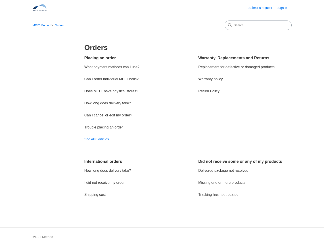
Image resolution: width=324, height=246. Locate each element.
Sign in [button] (282, 8)
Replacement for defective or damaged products (236, 67)
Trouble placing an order (103, 127)
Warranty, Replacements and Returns (233, 58)
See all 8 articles (96, 139)
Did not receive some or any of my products (240, 161)
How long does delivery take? (107, 103)
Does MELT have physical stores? (111, 91)
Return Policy (208, 91)
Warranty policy (210, 79)
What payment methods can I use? (112, 67)
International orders (103, 161)
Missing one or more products (221, 182)
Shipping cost (95, 194)
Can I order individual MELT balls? (111, 79)
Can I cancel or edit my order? (108, 115)
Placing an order (100, 58)
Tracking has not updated (218, 194)
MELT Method (41, 25)
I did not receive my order (104, 182)
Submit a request (260, 8)
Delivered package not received (223, 170)
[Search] (258, 25)
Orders (59, 25)
